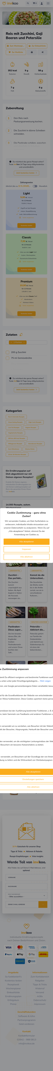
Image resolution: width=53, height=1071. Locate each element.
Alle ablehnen (26, 556)
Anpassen (26, 549)
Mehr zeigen (45, 681)
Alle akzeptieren (26, 541)
